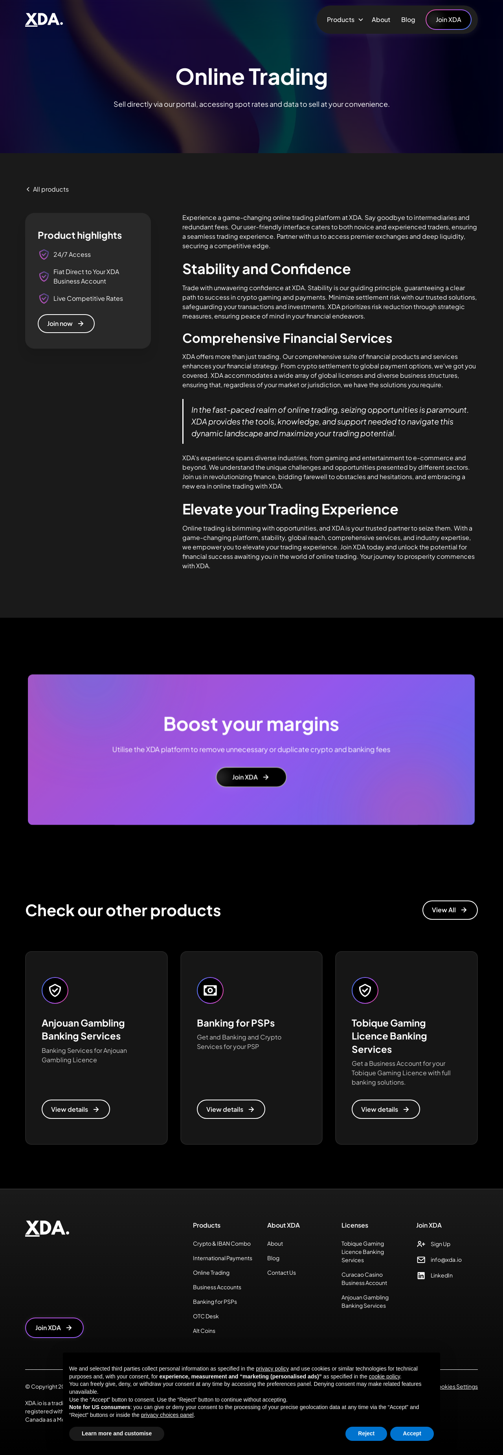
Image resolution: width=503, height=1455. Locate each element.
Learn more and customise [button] (117, 1433)
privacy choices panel (167, 1415)
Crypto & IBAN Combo (222, 1243)
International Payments (222, 1257)
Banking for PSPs (215, 1301)
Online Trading (211, 1272)
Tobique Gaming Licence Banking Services (362, 1251)
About (381, 19)
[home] (44, 20)
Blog (408, 19)
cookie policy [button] (384, 1376)
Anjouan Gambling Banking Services (365, 1301)
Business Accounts (217, 1286)
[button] (344, 19)
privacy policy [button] (272, 1368)
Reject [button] (366, 1433)
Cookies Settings (455, 1386)
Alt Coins (204, 1330)
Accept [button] (412, 1433)
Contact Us (281, 1272)
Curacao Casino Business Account (364, 1278)
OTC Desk (206, 1316)
